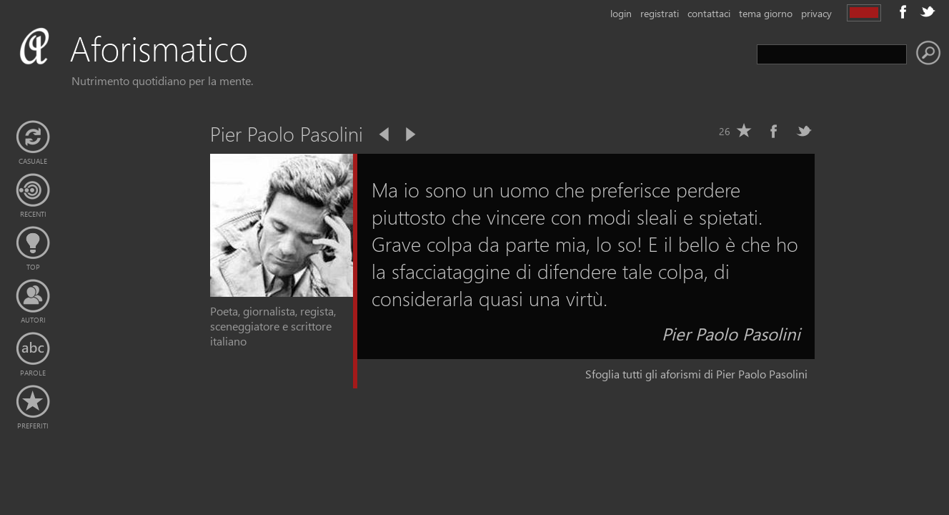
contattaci (708, 13)
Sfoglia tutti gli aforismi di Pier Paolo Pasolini (696, 373)
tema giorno (766, 13)
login (621, 13)
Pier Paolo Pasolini (731, 333)
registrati (659, 13)
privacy (816, 13)
